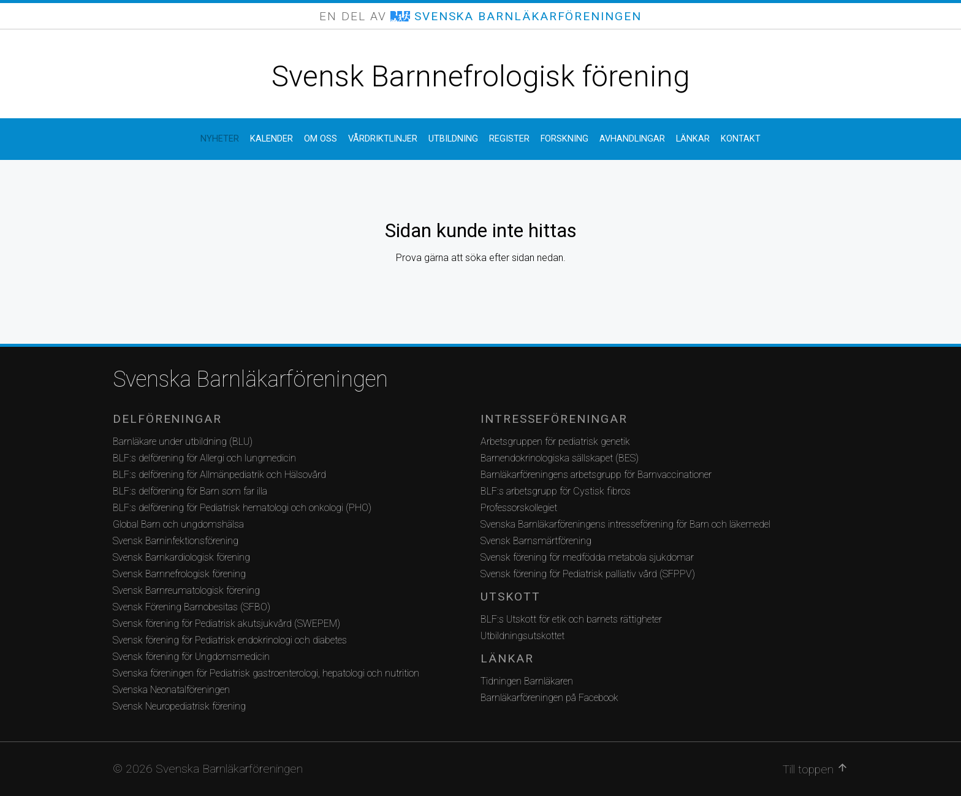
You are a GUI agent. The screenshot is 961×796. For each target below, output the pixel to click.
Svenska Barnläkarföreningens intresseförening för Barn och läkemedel (625, 524)
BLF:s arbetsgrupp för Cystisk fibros (555, 491)
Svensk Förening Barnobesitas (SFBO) (191, 607)
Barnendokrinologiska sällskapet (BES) (559, 458)
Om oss (320, 139)
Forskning (564, 139)
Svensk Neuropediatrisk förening (179, 706)
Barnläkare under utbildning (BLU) (183, 441)
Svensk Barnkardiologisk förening (181, 557)
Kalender (271, 139)
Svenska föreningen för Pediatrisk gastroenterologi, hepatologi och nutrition (266, 673)
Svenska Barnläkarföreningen (250, 379)
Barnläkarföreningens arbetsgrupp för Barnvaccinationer (596, 474)
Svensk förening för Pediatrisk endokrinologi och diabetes (230, 640)
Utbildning (453, 139)
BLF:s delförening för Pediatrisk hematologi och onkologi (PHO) (242, 508)
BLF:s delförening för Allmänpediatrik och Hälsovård (219, 474)
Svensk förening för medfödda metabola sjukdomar (587, 557)
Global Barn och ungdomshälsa (178, 524)
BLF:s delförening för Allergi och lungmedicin (204, 458)
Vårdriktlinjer (382, 139)
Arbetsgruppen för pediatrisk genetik (555, 441)
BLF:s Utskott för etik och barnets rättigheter (571, 619)
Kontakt (741, 139)
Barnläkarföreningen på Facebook (549, 697)
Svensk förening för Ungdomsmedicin (191, 656)
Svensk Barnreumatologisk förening (186, 590)
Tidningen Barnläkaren (526, 681)
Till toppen (815, 769)
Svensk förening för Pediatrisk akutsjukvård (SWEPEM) (226, 623)
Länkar (693, 139)
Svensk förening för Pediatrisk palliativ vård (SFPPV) (587, 574)
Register (509, 139)
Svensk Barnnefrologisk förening (480, 76)
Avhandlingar (632, 139)
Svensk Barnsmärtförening (535, 541)
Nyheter (219, 139)
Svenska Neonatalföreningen (171, 690)
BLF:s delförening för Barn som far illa (190, 491)
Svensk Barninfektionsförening (175, 541)
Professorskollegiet (518, 508)
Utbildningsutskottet (522, 636)
